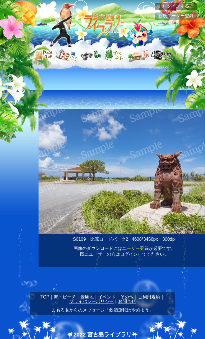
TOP (45, 297)
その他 (127, 297)
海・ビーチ (65, 297)
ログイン (129, 254)
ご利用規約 (149, 297)
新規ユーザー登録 (176, 15)
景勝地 (87, 297)
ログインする (176, 6)
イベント (107, 297)
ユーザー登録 (135, 248)
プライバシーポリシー (91, 301)
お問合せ (127, 301)
